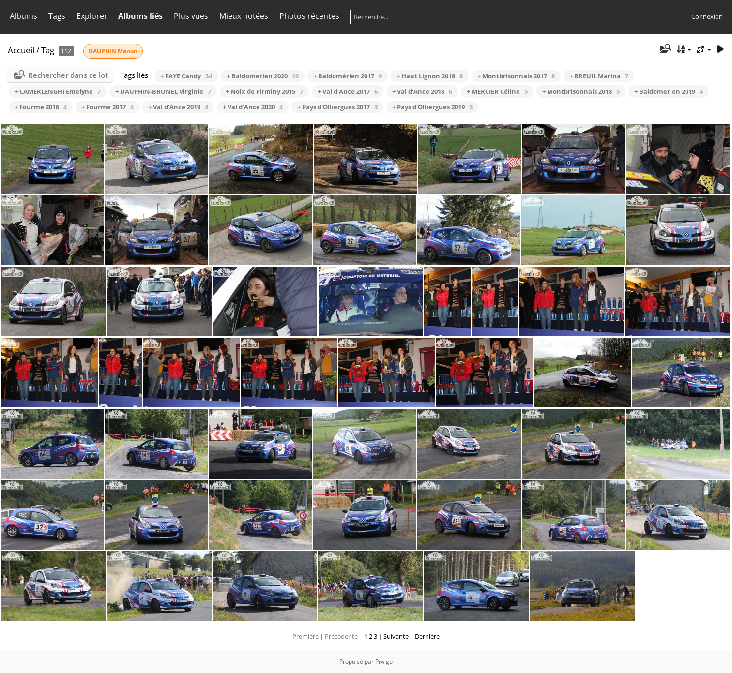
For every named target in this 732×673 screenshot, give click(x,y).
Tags (56, 16)
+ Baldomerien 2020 (263, 76)
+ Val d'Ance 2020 (253, 107)
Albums (23, 16)
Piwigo (384, 662)
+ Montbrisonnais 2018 (581, 91)
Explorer (91, 16)
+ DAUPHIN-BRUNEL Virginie (163, 91)
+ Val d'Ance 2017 (348, 91)
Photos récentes (309, 16)
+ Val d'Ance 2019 (178, 107)
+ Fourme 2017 (107, 107)
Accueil (21, 50)
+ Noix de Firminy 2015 (264, 91)
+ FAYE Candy (186, 76)
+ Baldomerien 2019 (668, 91)
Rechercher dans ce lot (68, 75)
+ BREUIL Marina (598, 76)
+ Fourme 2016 (41, 107)
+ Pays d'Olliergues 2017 (337, 107)
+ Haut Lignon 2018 (429, 76)
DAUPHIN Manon (113, 51)
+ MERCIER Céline (497, 91)
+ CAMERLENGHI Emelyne (58, 91)
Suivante (396, 636)
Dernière (427, 636)
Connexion (707, 16)
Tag (47, 50)
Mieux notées (243, 16)
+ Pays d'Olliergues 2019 (432, 107)
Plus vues (191, 16)
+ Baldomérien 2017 (347, 76)
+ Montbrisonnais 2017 (516, 76)
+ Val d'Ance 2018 (422, 91)
